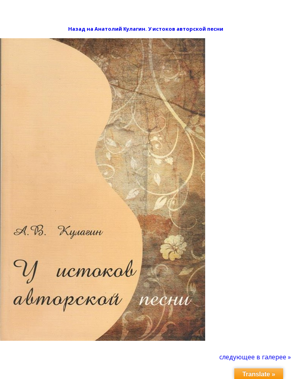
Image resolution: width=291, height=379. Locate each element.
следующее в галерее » (255, 357)
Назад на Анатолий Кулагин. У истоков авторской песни (145, 28)
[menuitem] (255, 357)
